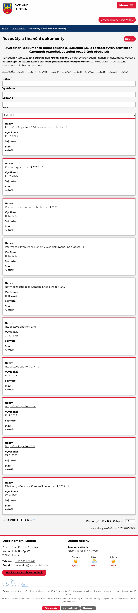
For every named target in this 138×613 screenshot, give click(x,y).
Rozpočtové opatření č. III (20, 446)
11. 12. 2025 (11, 215)
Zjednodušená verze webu (117, 19)
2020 (68, 71)
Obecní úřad (18, 28)
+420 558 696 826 (25, 561)
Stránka (13, 519)
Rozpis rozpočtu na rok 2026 (24, 167)
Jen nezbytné (70, 608)
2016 (22, 71)
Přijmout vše (51, 608)
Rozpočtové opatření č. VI (23, 326)
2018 (44, 71)
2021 (79, 71)
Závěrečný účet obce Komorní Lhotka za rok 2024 (37, 486)
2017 (33, 71)
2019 (56, 71)
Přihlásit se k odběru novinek (24, 572)
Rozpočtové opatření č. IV (23, 406)
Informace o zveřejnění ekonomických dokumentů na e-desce (45, 247)
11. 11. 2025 (11, 295)
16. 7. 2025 (11, 415)
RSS (129, 38)
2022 (91, 71)
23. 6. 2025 (11, 455)
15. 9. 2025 (11, 375)
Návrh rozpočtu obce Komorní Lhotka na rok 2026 (37, 286)
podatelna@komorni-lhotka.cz (33, 565)
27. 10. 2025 (11, 335)
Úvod (5, 28)
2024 (114, 71)
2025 (126, 71)
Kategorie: (8, 71)
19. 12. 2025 (11, 136)
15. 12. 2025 (11, 176)
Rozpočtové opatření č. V (22, 366)
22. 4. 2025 (11, 495)
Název (6, 78)
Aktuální (10, 150)
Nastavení (88, 608)
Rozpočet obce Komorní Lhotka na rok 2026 (34, 207)
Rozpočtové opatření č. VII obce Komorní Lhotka (36, 127)
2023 (102, 71)
